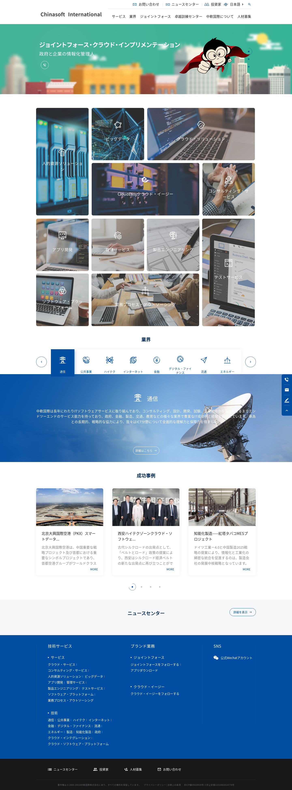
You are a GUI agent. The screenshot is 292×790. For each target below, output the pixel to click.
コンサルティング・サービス (67, 670)
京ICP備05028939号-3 (195, 784)
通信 (51, 720)
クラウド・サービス (61, 664)
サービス (119, 16)
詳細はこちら (146, 450)
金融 (51, 726)
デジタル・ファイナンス (74, 726)
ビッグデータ (94, 676)
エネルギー (55, 732)
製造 (70, 732)
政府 (98, 732)
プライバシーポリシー (155, 784)
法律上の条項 (174, 784)
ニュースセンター (182, 4)
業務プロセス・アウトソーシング (70, 700)
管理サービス (76, 682)
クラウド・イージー (149, 686)
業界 (132, 16)
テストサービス (92, 688)
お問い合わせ (146, 4)
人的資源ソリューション (64, 676)
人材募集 (244, 16)
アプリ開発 (55, 682)
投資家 (212, 4)
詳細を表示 (242, 612)
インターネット (99, 720)
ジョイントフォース (155, 16)
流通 (97, 726)
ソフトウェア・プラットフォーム (70, 694)
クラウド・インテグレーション (69, 738)
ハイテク (79, 720)
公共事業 (63, 720)
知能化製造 (83, 732)
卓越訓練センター (188, 16)
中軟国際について (220, 16)
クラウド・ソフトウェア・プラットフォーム (78, 744)
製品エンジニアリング (63, 688)
